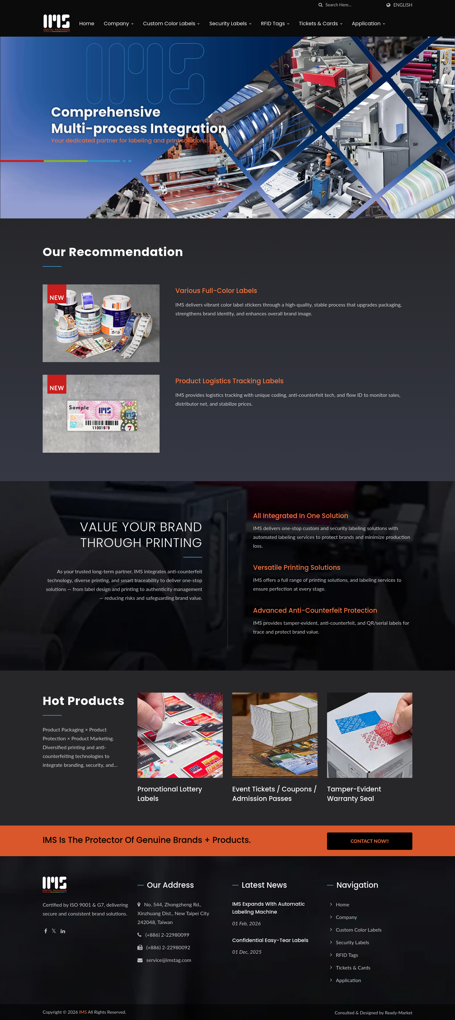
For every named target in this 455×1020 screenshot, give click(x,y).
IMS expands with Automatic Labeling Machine (268, 907)
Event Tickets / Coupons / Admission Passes (272, 793)
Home (86, 23)
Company (118, 23)
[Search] (353, 5)
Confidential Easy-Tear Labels (270, 939)
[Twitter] (54, 930)
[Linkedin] (63, 930)
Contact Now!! (369, 840)
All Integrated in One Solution (301, 515)
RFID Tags (274, 23)
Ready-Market (398, 1011)
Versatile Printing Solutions (297, 567)
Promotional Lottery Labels (170, 793)
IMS (83, 1011)
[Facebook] (45, 930)
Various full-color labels (217, 290)
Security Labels (230, 23)
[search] (320, 5)
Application (367, 23)
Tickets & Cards (320, 23)
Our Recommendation (117, 251)
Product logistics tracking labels (230, 380)
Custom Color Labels (170, 23)
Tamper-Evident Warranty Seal (354, 793)
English (402, 5)
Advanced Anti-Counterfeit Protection (316, 610)
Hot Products (73, 708)
